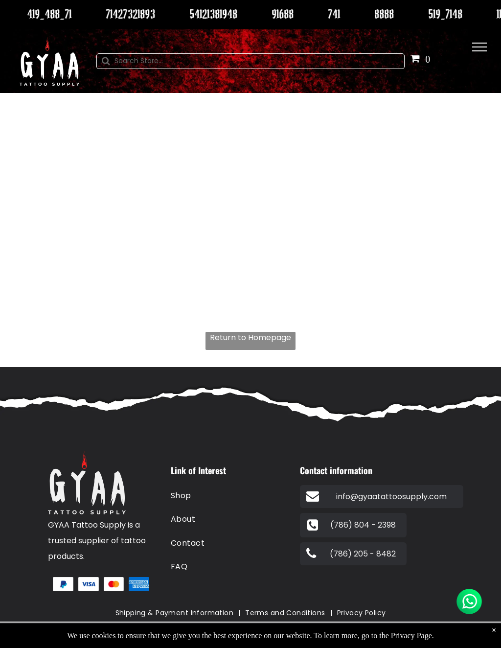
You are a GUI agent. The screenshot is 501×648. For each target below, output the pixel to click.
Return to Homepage (250, 337)
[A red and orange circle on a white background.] (114, 584)
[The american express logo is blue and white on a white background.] (139, 584)
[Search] (250, 61)
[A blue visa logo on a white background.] (88, 584)
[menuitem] (230, 496)
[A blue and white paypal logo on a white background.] (63, 584)
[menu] (479, 47)
